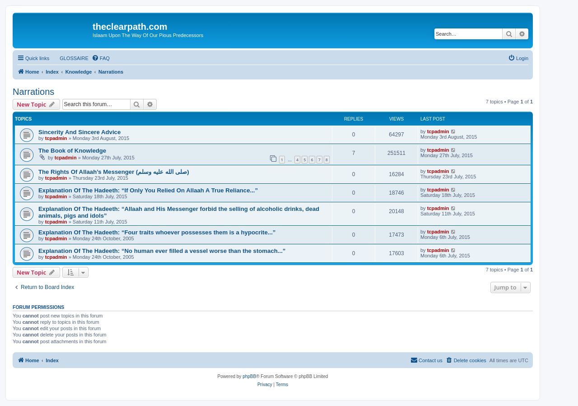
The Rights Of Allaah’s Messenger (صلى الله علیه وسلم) (113, 171)
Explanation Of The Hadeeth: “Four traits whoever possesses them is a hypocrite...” (156, 232)
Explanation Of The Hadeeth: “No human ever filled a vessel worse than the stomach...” (161, 250)
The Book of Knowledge (72, 150)
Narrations (33, 92)
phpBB (249, 376)
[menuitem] (70, 58)
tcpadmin (56, 138)
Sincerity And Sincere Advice (79, 132)
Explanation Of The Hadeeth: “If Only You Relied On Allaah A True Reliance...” (148, 190)
